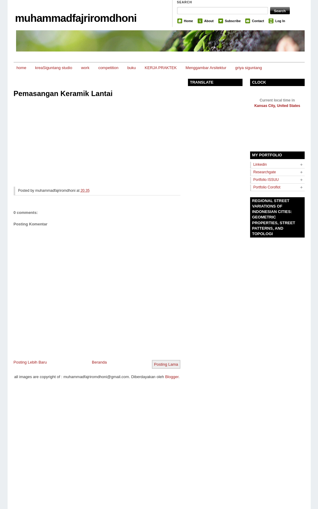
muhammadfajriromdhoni (76, 18)
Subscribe (233, 21)
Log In (280, 21)
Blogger (172, 376)
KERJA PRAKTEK (160, 67)
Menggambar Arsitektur (206, 67)
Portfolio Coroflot (266, 187)
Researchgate (264, 172)
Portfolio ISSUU (266, 180)
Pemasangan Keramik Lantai (63, 93)
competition (108, 67)
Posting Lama (166, 364)
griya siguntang (248, 67)
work (85, 67)
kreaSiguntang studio (53, 67)
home (21, 67)
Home (188, 21)
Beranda (99, 362)
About (209, 21)
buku (131, 67)
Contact (258, 21)
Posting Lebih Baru (30, 362)
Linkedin (260, 164)
